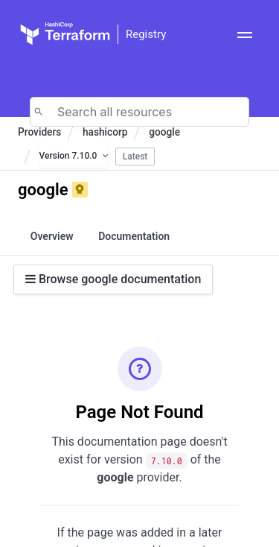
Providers (39, 132)
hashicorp (105, 132)
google (164, 132)
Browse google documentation (113, 279)
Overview (52, 236)
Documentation (134, 236)
